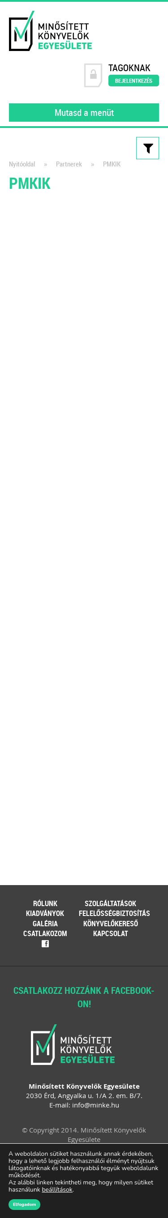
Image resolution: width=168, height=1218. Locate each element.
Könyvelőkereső (110, 923)
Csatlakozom (45, 933)
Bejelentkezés (133, 81)
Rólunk (45, 903)
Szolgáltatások (110, 903)
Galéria (45, 923)
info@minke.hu (95, 1104)
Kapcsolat (110, 933)
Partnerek (69, 164)
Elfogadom (24, 1204)
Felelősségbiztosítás (114, 913)
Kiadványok (45, 913)
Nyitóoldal (22, 164)
